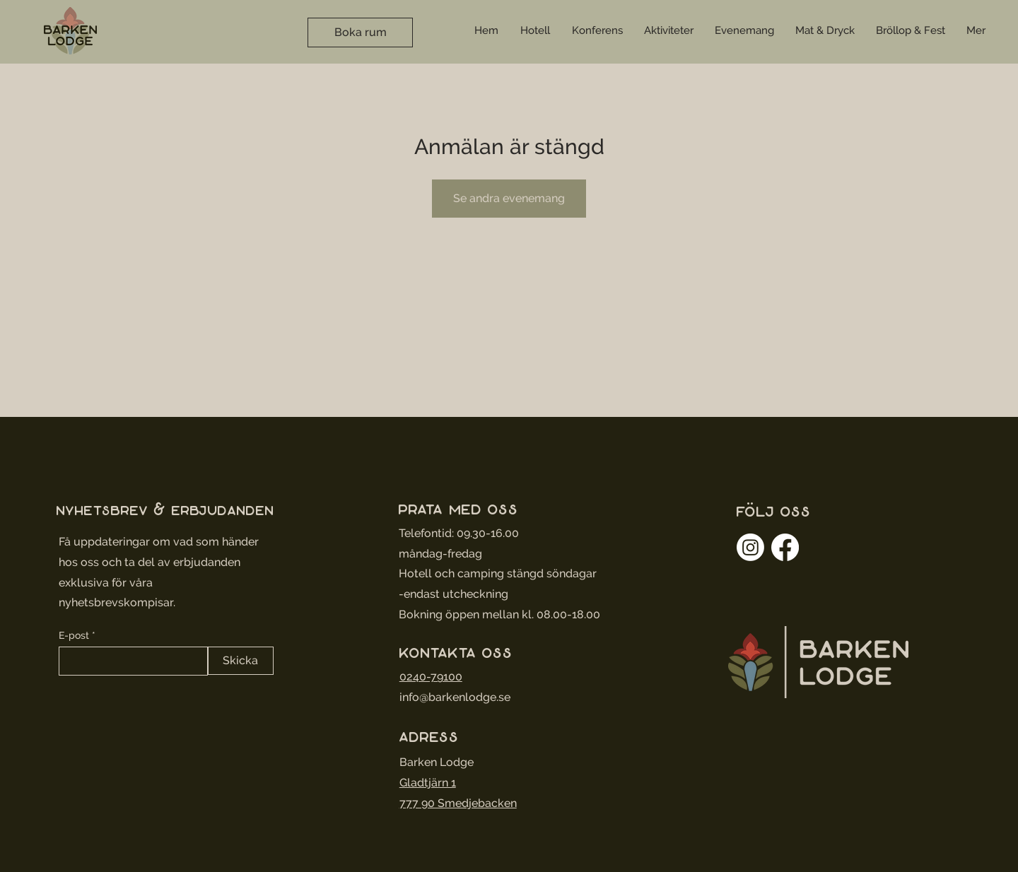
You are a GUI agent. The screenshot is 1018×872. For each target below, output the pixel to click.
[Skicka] (241, 661)
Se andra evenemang (509, 198)
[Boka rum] (360, 32)
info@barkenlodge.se (454, 697)
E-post (74, 635)
